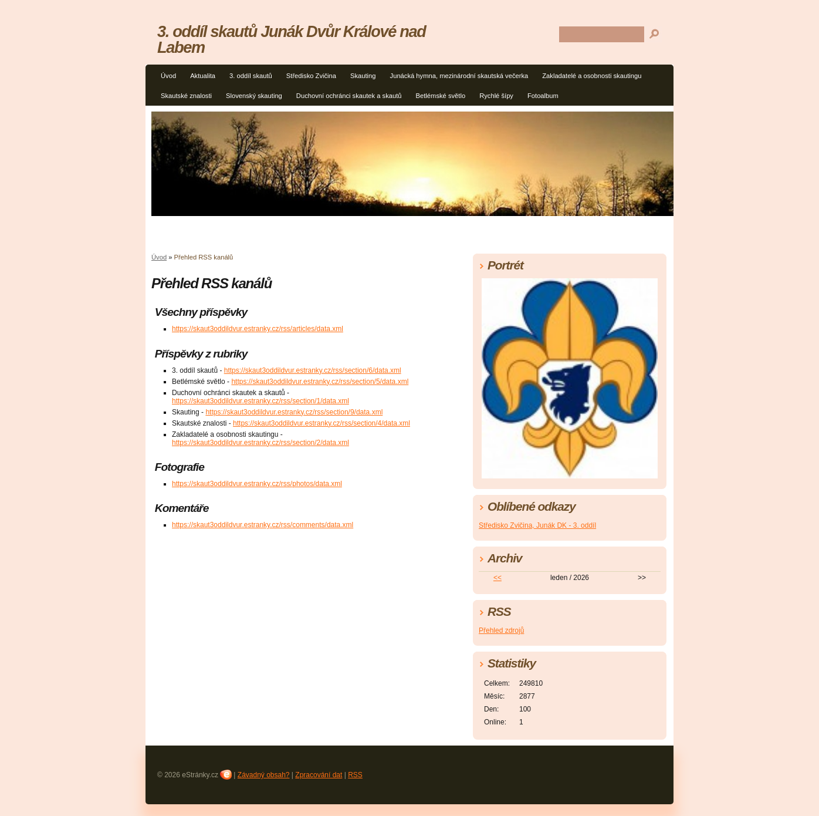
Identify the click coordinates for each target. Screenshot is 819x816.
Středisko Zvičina (311, 75)
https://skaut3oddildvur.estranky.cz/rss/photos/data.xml (257, 484)
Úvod (168, 75)
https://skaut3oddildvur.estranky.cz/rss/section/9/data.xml (294, 412)
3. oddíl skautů (250, 75)
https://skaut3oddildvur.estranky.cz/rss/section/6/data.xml (312, 370)
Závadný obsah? (264, 775)
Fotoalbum (543, 95)
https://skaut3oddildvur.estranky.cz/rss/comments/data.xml (262, 525)
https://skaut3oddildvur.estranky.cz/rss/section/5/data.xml (319, 381)
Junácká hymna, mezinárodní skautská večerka (459, 75)
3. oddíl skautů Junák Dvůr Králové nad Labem (291, 39)
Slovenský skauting (254, 95)
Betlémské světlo (441, 95)
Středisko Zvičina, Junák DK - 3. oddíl (537, 525)
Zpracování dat (318, 775)
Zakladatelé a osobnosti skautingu (591, 75)
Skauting (363, 75)
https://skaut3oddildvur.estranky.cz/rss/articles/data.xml (257, 329)
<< (497, 578)
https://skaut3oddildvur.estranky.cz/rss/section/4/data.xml (321, 423)
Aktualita (202, 75)
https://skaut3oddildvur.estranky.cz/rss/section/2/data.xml (260, 443)
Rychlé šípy (496, 95)
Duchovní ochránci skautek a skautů (349, 95)
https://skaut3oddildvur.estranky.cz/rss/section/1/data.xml (260, 401)
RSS (355, 775)
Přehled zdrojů (501, 630)
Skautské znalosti (186, 95)
